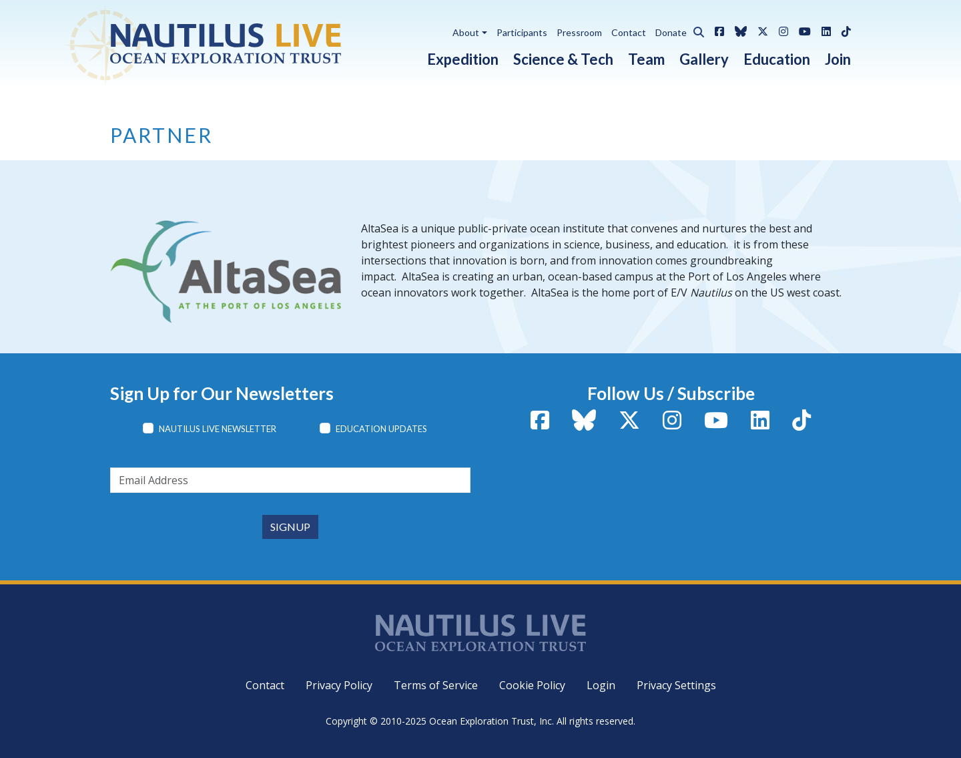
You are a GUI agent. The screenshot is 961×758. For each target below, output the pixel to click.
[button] (695, 30)
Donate (671, 32)
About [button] (465, 32)
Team (646, 59)
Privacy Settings (676, 685)
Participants (522, 32)
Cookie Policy (532, 685)
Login (601, 685)
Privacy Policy (339, 685)
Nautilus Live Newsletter (217, 428)
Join (838, 59)
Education (776, 59)
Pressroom (579, 32)
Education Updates (381, 428)
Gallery (704, 59)
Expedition (463, 59)
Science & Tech (563, 59)
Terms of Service (436, 685)
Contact (628, 32)
